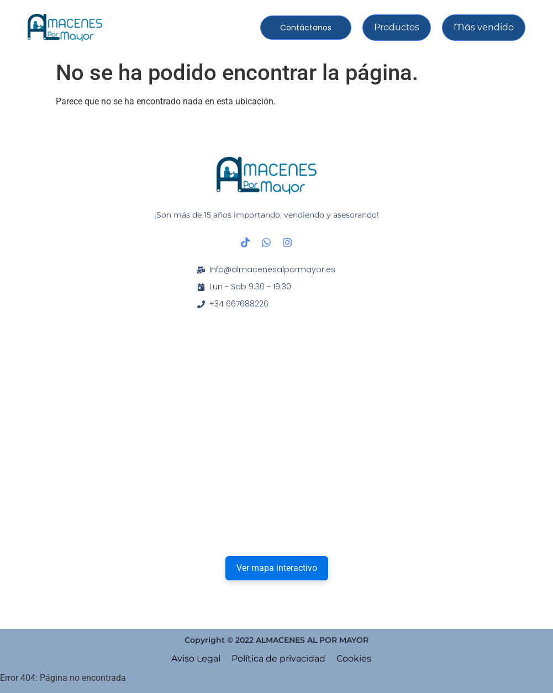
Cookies (353, 658)
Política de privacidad (278, 658)
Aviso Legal (195, 658)
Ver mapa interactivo (276, 568)
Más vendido (484, 27)
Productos (396, 27)
